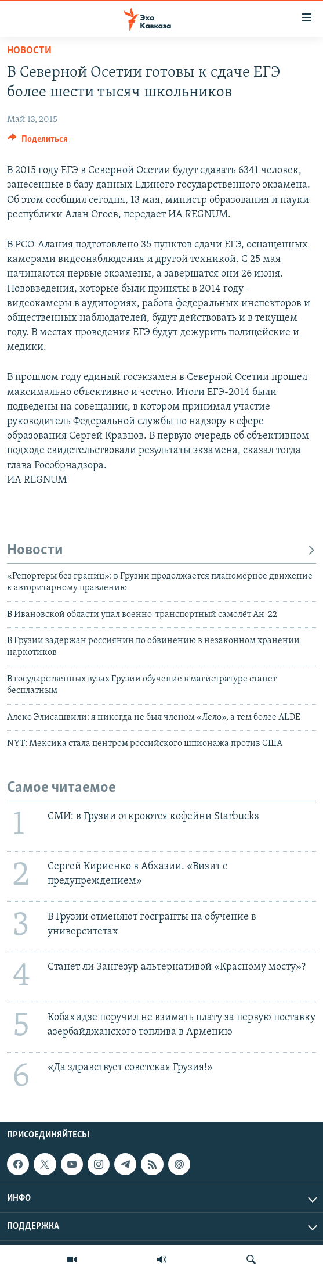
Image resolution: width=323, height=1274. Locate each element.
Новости (29, 50)
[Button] (38, 142)
